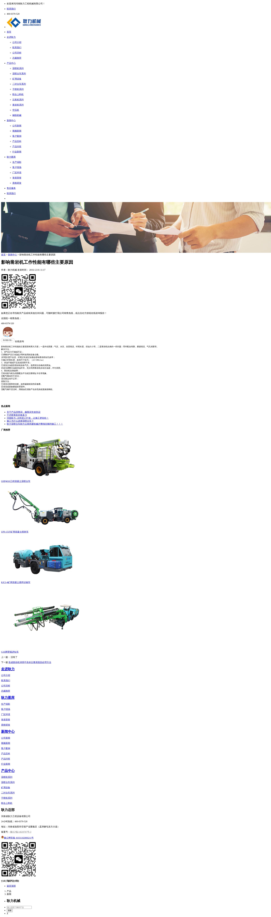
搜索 (10, 910)
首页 (9, 32)
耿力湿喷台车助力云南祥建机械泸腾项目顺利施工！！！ (35, 424)
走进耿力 (11, 37)
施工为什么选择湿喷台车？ (20, 421)
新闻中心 (11, 120)
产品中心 (11, 63)
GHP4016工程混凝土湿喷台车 (15, 481)
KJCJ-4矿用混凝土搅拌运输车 (15, 582)
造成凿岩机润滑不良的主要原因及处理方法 (29, 662)
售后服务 (11, 188)
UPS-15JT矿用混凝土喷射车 (15, 532)
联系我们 (11, 193)
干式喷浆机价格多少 (17, 415)
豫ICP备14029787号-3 (20, 832)
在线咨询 (12, 341)
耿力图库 (11, 157)
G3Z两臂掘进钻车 (10, 652)
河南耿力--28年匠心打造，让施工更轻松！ (28, 418)
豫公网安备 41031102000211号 (17, 838)
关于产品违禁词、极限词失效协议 (23, 412)
